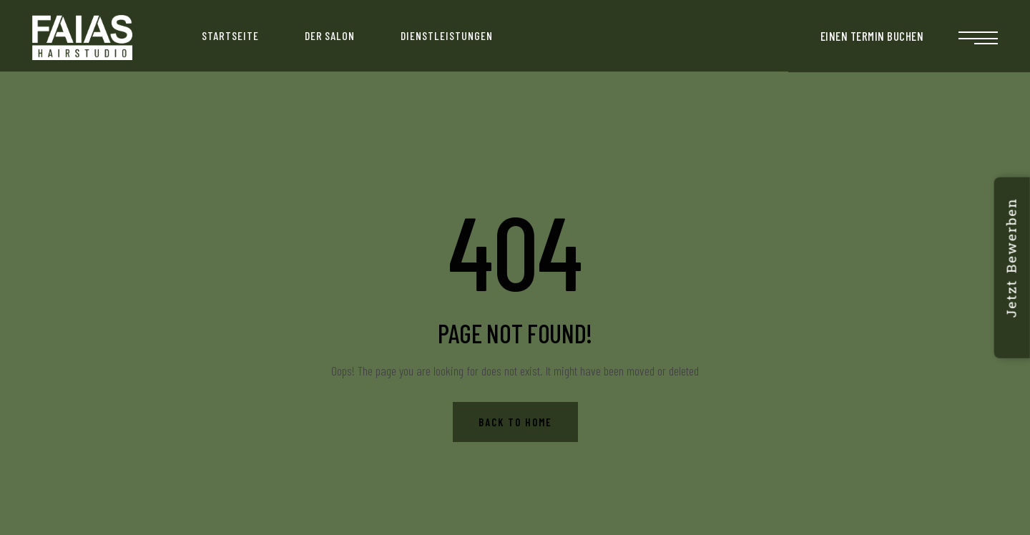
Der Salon (330, 35)
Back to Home (515, 422)
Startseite (230, 35)
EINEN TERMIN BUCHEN (872, 36)
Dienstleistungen (446, 35)
